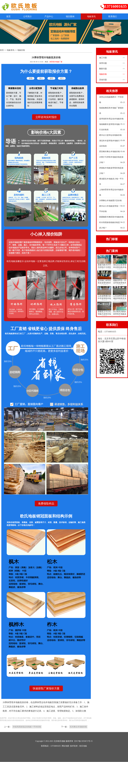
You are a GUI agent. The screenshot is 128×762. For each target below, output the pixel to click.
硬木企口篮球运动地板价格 (112, 136)
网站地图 (65, 746)
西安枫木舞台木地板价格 (112, 151)
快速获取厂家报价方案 (46, 688)
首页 (9, 16)
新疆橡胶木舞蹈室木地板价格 (112, 218)
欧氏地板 (83, 746)
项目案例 (72, 16)
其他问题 (112, 79)
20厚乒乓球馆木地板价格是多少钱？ (112, 160)
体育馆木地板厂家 (55, 62)
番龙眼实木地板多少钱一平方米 (112, 182)
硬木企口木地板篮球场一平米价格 (112, 209)
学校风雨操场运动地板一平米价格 (27, 727)
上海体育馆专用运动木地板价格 (112, 193)
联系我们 (116, 16)
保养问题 (112, 63)
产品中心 (50, 16)
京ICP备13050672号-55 (83, 741)
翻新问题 (112, 68)
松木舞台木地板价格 (78, 727)
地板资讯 (94, 16)
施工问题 (112, 57)
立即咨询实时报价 (46, 117)
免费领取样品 (46, 503)
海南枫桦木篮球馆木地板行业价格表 (112, 127)
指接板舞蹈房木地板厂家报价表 (112, 111)
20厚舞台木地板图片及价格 (112, 201)
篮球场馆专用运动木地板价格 (112, 120)
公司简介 (28, 16)
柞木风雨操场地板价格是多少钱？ (112, 226)
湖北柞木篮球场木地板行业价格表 (112, 144)
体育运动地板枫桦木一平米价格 (112, 100)
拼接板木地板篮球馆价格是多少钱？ (112, 171)
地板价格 (21, 50)
